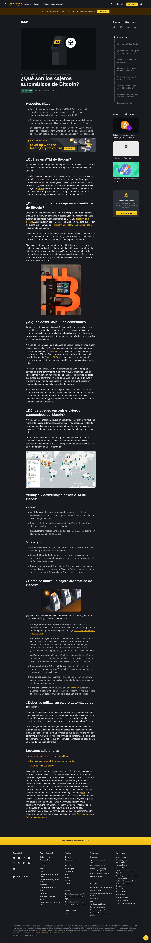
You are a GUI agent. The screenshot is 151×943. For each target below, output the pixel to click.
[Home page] (16, 4)
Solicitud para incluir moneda (74, 902)
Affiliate (92, 863)
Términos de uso (34, 932)
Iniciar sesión (119, 4)
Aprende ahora (103, 11)
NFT (66, 874)
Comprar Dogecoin (122, 898)
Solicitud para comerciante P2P (75, 894)
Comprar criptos (70, 860)
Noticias (42, 866)
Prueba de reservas (96, 877)
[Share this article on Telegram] (128, 27)
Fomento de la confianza (48, 888)
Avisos (42, 899)
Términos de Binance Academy (62, 932)
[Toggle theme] (146, 4)
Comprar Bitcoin (121, 889)
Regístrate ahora (126, 213)
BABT (67, 877)
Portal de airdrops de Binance (100, 910)
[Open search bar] (111, 4)
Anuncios (43, 863)
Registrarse (132, 4)
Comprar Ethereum (122, 901)
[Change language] (141, 4)
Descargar (93, 857)
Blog (41, 890)
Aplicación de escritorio (97, 860)
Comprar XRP (120, 895)
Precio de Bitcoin (121, 865)
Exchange (68, 857)
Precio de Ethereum (122, 868)
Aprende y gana (121, 857)
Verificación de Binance (98, 904)
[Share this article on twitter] (114, 27)
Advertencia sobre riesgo (48, 896)
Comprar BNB (120, 892)
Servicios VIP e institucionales (75, 905)
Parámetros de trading (97, 907)
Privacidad (43, 885)
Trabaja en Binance (46, 860)
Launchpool (69, 872)
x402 (66, 914)
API (91, 901)
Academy (68, 866)
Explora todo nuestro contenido (75, 841)
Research (68, 880)
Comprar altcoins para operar (125, 903)
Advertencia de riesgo (46, 932)
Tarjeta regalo (69, 869)
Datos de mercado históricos (99, 874)
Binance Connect (70, 911)
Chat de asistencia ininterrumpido (101, 887)
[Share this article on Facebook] (121, 27)
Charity (67, 883)
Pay (66, 863)
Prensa (42, 869)
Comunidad (43, 893)
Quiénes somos (45, 857)
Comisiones (94, 898)
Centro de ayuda (95, 890)
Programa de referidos (97, 866)
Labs (66, 908)
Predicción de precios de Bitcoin (126, 881)
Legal (41, 872)
